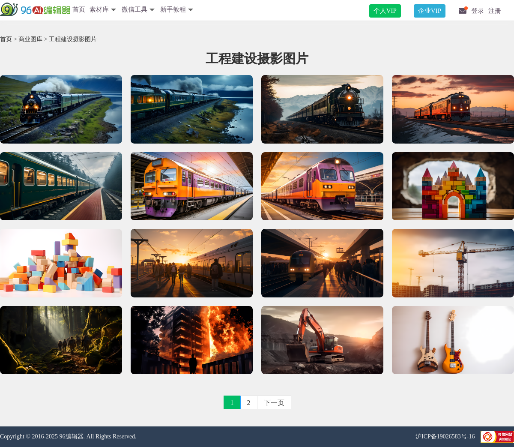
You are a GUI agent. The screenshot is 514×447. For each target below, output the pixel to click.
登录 (477, 10)
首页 (78, 9)
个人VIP (385, 10)
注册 (494, 10)
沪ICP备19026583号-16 (445, 436)
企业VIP (429, 10)
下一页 (274, 402)
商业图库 (30, 39)
